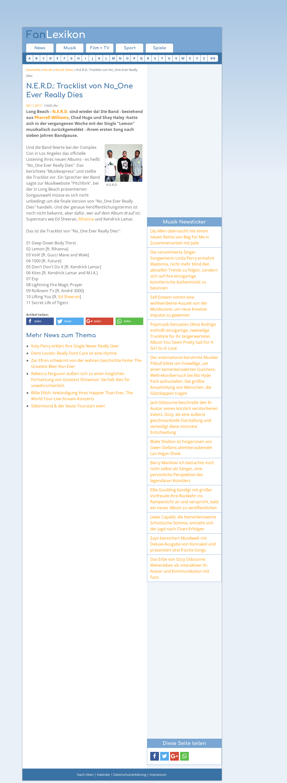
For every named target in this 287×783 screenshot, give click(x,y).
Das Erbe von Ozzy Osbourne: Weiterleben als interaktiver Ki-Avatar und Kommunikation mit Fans (179, 568)
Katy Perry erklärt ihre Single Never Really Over (75, 346)
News (39, 48)
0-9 (213, 58)
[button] (40, 321)
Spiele (159, 48)
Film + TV (99, 48)
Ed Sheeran (69, 296)
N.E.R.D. (60, 111)
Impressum (157, 774)
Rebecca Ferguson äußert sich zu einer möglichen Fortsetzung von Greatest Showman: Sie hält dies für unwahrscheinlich (80, 379)
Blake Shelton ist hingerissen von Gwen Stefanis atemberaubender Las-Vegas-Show (181, 447)
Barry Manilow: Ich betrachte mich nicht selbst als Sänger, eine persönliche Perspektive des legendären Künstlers (182, 471)
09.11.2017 (34, 105)
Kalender (103, 774)
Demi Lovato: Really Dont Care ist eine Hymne (74, 353)
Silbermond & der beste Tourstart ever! (68, 406)
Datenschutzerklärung (129, 774)
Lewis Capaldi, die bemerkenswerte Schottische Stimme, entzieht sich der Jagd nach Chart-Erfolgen (183, 523)
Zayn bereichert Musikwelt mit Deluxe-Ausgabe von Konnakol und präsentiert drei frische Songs (183, 544)
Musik (70, 48)
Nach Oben (85, 774)
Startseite (33, 69)
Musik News (64, 69)
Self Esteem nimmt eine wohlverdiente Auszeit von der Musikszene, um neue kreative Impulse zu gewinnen (178, 306)
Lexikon (55, 34)
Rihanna (86, 219)
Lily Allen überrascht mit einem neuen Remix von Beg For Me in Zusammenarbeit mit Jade (179, 237)
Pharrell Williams (51, 117)
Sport (130, 48)
